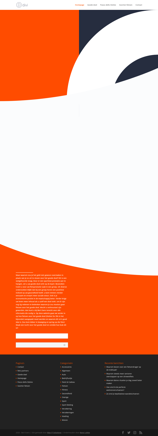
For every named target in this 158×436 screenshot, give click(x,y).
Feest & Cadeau (68, 382)
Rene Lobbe (85, 432)
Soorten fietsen (125, 5)
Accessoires (67, 367)
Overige (65, 397)
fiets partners (23, 371)
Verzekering (67, 409)
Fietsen (65, 386)
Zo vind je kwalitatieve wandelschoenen (122, 394)
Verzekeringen (68, 412)
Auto (64, 374)
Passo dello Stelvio (108, 5)
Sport (64, 401)
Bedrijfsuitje (67, 378)
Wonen (65, 420)
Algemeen (66, 371)
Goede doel (92, 5)
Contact (139, 5)
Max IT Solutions (54, 432)
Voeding (65, 416)
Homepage (79, 5)
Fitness (65, 390)
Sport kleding (67, 405)
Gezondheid (67, 393)
